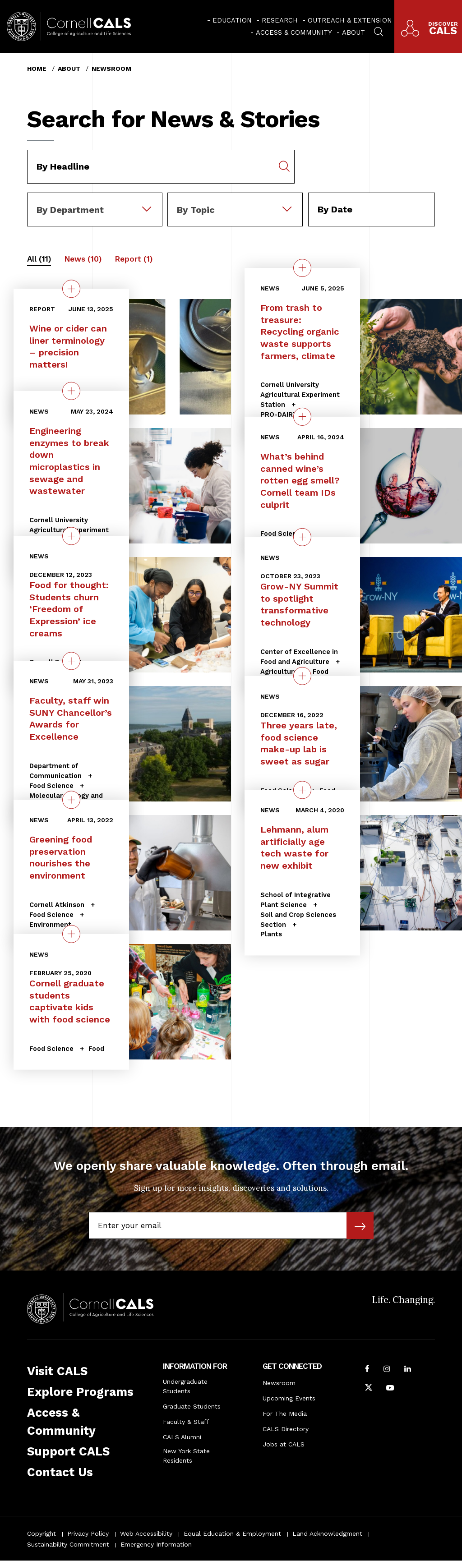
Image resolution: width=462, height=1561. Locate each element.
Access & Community (294, 32)
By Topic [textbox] (196, 209)
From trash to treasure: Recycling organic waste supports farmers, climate (299, 331)
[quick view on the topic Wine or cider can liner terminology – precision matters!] (71, 289)
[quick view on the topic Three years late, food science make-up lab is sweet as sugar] (302, 676)
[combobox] (94, 199)
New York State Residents (186, 1455)
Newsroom (111, 68)
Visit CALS (57, 1371)
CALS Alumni (182, 1437)
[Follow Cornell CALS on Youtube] (390, 1389)
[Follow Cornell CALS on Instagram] (386, 1370)
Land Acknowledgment (327, 1533)
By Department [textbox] (70, 209)
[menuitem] (229, 20)
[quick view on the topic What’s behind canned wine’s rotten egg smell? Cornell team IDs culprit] (302, 417)
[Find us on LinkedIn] (407, 1370)
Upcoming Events (289, 1398)
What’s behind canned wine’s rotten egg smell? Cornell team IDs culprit (300, 480)
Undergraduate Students (185, 1386)
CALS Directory (286, 1428)
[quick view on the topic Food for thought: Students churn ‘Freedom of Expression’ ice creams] (71, 536)
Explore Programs (80, 1392)
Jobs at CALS (284, 1444)
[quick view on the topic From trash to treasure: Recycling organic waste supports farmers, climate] (302, 268)
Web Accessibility (146, 1533)
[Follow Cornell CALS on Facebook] (367, 1370)
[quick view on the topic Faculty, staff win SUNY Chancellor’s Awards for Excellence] (71, 661)
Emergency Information (156, 1544)
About (353, 32)
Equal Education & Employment (232, 1533)
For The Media (285, 1413)
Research (280, 20)
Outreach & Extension (350, 20)
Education (232, 20)
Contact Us (60, 1472)
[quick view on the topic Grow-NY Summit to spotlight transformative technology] (302, 537)
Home (36, 68)
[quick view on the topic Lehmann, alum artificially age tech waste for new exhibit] (302, 790)
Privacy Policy (88, 1533)
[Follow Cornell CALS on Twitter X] (368, 1389)
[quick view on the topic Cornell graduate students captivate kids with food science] (71, 934)
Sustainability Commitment (68, 1544)
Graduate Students (192, 1406)
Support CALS (68, 1451)
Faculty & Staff (186, 1421)
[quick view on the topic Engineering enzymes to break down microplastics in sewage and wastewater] (71, 391)
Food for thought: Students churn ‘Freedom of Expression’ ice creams (69, 609)
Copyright (41, 1533)
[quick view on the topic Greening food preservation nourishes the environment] (71, 800)
